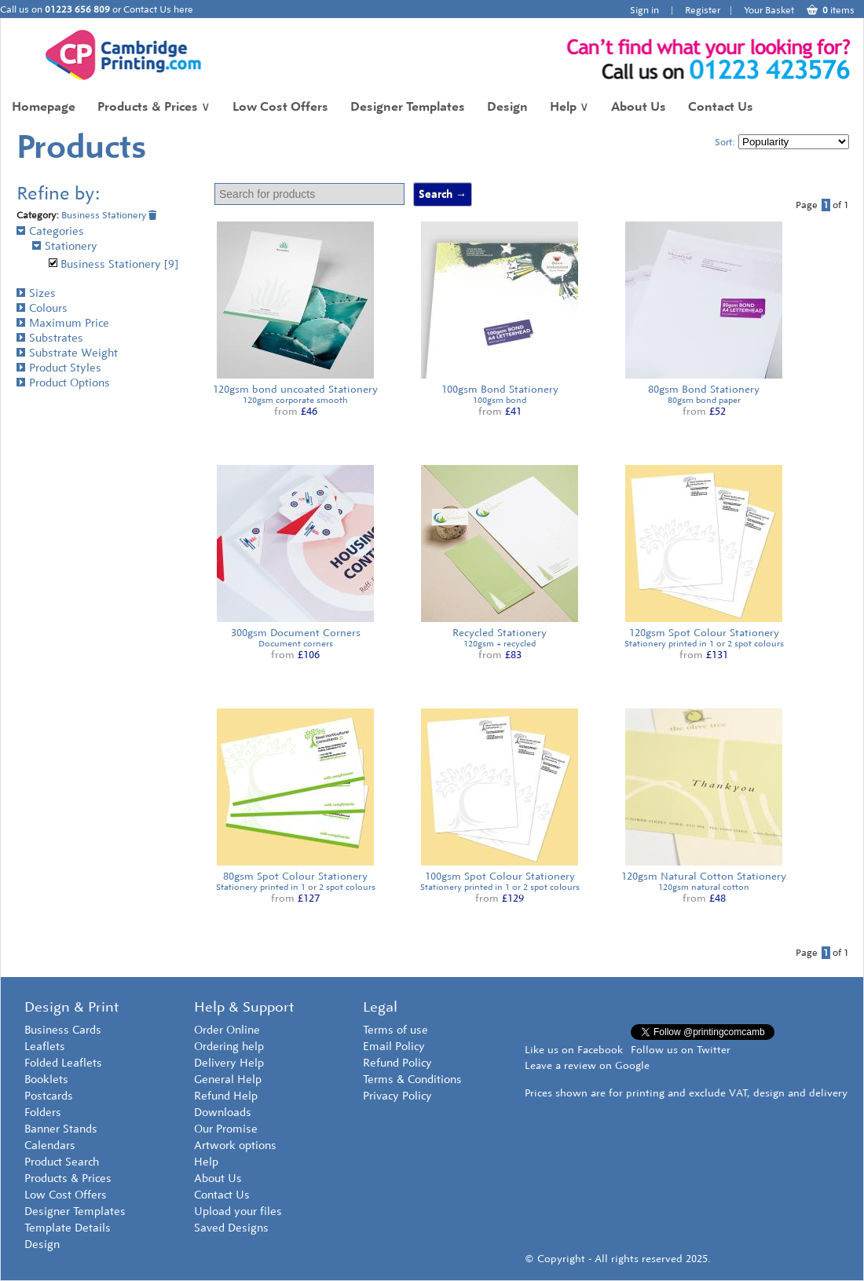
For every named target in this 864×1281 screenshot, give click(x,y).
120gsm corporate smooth (295, 400)
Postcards (48, 1096)
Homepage (43, 106)
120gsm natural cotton (703, 887)
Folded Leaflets (63, 1063)
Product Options (63, 383)
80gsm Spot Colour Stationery (295, 876)
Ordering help (229, 1046)
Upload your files (238, 1211)
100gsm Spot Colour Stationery (500, 876)
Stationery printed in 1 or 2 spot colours (704, 644)
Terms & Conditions (412, 1079)
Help (569, 106)
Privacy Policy (397, 1096)
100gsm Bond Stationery (499, 389)
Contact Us (720, 106)
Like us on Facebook (574, 1050)
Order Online (227, 1030)
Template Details (67, 1228)
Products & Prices (154, 106)
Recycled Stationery (499, 633)
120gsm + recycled (499, 644)
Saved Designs (231, 1228)
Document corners (295, 644)
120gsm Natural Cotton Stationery (703, 876)
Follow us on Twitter (680, 1050)
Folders (42, 1112)
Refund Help (226, 1096)
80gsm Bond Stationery (704, 389)
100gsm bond (499, 400)
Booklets (46, 1079)
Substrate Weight (67, 353)
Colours (42, 308)
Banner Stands (60, 1129)
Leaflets (44, 1046)
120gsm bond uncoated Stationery (295, 389)
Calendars (49, 1145)
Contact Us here (158, 9)
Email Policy (394, 1046)
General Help (228, 1079)
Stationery (64, 246)
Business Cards (62, 1030)
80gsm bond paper (704, 400)
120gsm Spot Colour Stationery (704, 633)
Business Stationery (109, 215)
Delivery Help (229, 1063)
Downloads (222, 1112)
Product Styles (58, 368)
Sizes (36, 293)
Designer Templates (407, 106)
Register (702, 10)
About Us (638, 106)
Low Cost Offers (280, 106)
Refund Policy (397, 1063)
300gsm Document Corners (296, 633)
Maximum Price (62, 323)
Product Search (61, 1162)
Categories (50, 231)
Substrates (49, 338)
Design (507, 106)
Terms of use (395, 1030)
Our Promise (226, 1129)
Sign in (644, 10)
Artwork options (235, 1145)
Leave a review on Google (587, 1065)
